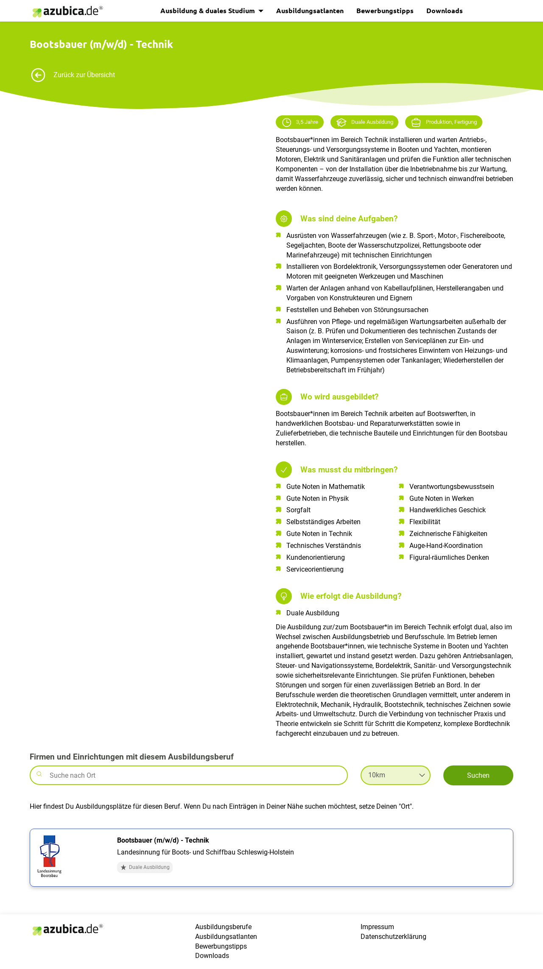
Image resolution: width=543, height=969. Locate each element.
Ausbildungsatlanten (310, 10)
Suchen (478, 775)
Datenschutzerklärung (393, 937)
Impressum (377, 927)
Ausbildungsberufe (223, 927)
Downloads (444, 10)
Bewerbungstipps (385, 10)
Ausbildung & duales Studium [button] (208, 10)
